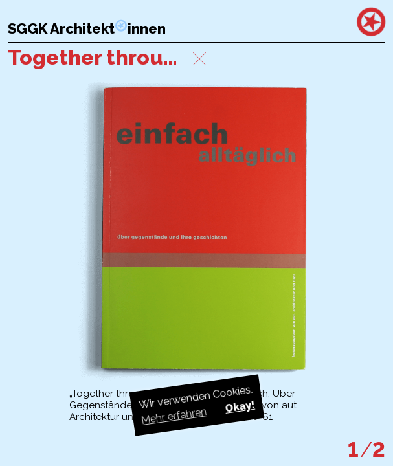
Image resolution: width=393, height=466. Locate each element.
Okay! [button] (239, 407)
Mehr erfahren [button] (173, 416)
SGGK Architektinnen (87, 29)
